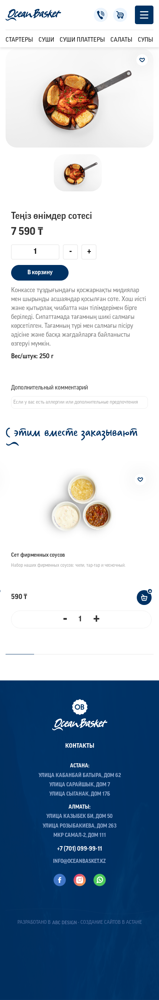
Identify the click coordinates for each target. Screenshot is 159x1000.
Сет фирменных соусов (38, 555)
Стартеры (19, 40)
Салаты (121, 40)
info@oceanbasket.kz (79, 861)
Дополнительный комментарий (49, 388)
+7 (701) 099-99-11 (101, 14)
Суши (46, 40)
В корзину (40, 273)
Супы (145, 40)
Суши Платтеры (82, 40)
